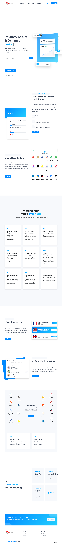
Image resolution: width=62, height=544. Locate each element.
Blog (33, 3)
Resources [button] (39, 3)
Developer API (43, 535)
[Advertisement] (31, 14)
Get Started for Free (10, 70)
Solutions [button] (22, 3)
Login (48, 3)
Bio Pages (24, 535)
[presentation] (14, 62)
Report (55, 542)
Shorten (31, 58)
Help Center (43, 533)
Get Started (54, 3)
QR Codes (24, 533)
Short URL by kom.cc (12, 541)
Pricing (28, 3)
